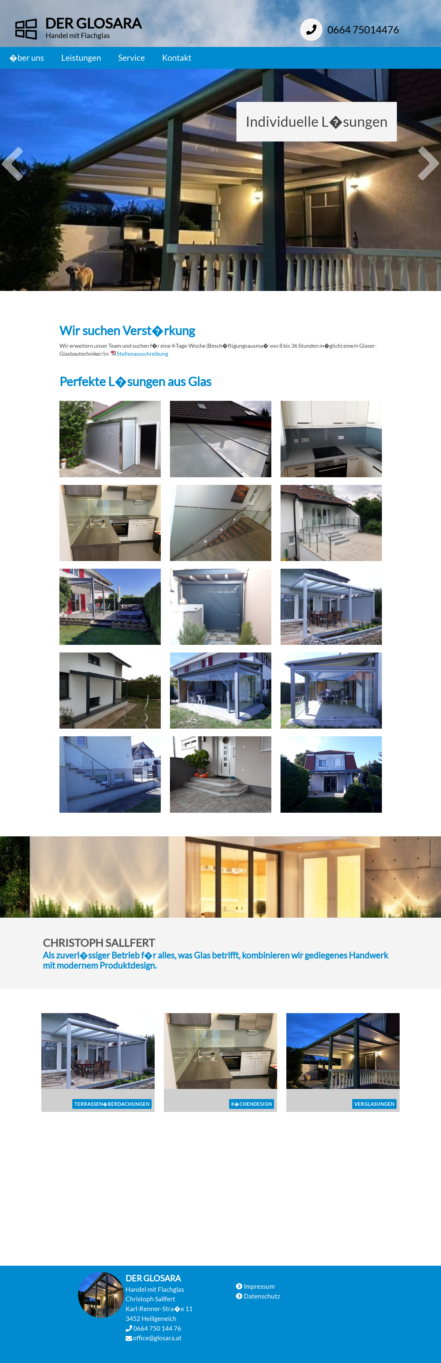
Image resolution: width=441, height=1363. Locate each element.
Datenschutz (262, 1296)
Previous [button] (12, 157)
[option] (220, 180)
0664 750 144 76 (156, 1328)
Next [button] (429, 169)
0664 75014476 (349, 29)
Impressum (259, 1286)
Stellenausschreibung (142, 353)
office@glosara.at (157, 1338)
